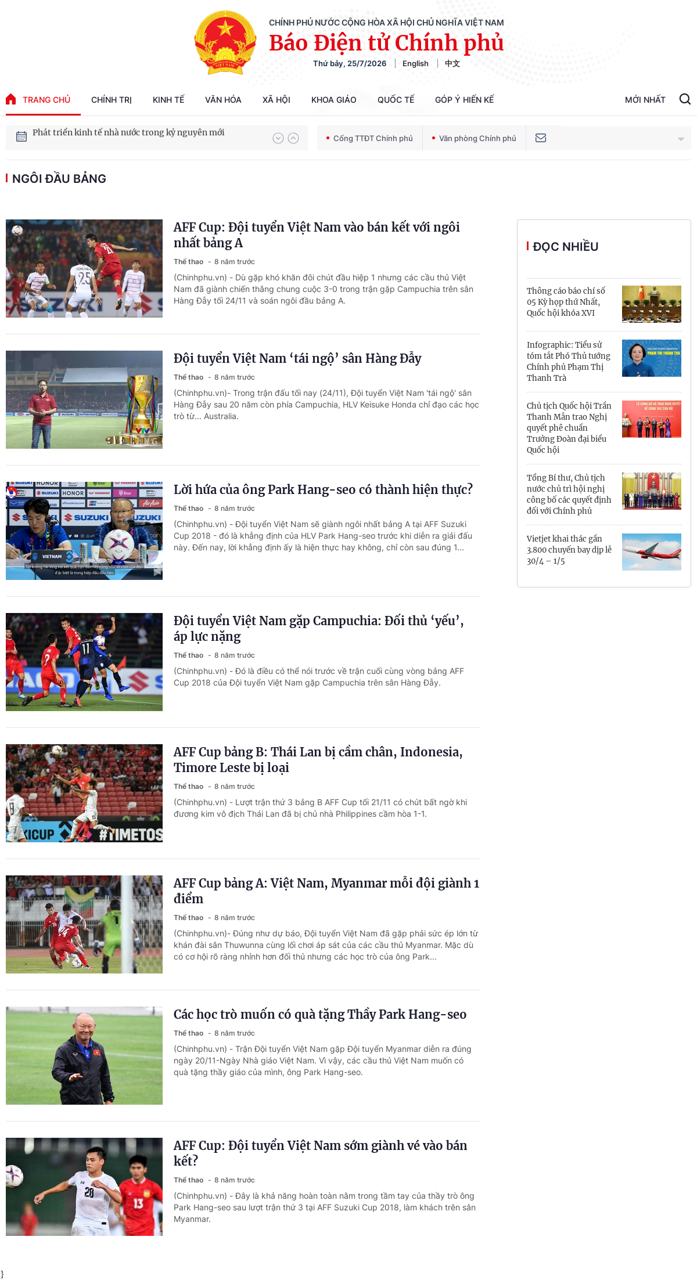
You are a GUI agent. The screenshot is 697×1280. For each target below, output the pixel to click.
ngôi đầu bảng (59, 179)
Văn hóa (223, 99)
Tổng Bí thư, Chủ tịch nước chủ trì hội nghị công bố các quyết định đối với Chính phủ (569, 494)
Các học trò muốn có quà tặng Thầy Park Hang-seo (320, 1014)
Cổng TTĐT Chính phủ (369, 138)
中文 (452, 63)
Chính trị (111, 99)
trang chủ (38, 98)
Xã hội (276, 99)
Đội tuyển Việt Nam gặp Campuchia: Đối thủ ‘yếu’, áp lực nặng (319, 629)
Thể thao (189, 261)
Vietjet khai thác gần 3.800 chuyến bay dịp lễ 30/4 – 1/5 (569, 550)
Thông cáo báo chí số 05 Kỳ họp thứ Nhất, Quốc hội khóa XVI (566, 302)
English (416, 63)
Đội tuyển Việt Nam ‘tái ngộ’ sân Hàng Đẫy (297, 358)
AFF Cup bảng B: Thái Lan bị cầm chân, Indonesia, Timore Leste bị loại (318, 760)
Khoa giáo (334, 99)
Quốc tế (396, 99)
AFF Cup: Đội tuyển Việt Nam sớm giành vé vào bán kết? (321, 1153)
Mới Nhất (645, 99)
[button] (278, 138)
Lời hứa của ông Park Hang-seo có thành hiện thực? (323, 489)
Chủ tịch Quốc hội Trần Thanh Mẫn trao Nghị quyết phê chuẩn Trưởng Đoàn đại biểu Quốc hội (569, 428)
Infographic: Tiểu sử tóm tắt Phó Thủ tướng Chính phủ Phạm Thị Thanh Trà (568, 361)
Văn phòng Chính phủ (474, 138)
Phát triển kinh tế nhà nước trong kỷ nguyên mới (129, 137)
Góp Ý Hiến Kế (464, 99)
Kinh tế (168, 99)
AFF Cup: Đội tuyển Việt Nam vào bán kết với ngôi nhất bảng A (317, 235)
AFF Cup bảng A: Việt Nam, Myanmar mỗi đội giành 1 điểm (326, 891)
